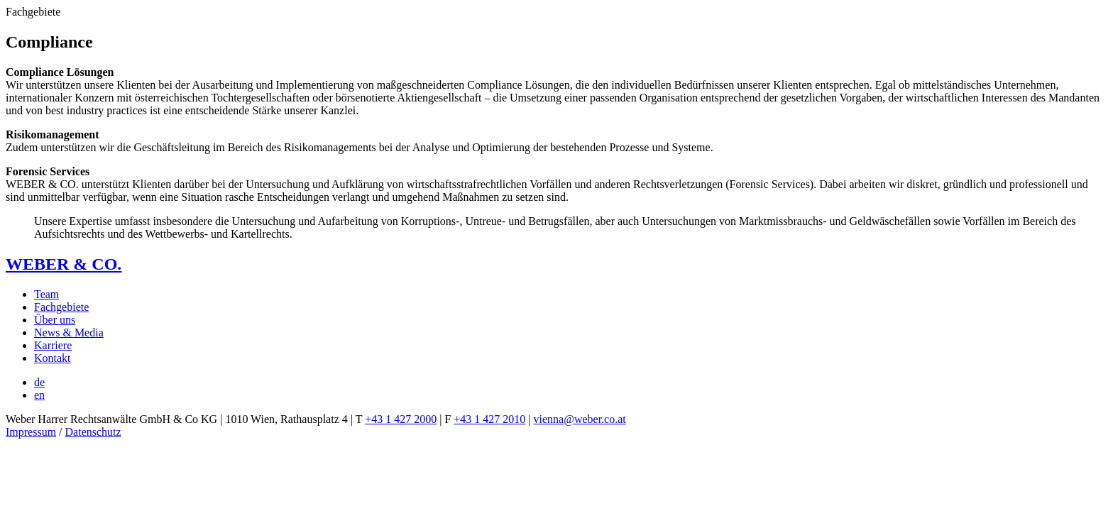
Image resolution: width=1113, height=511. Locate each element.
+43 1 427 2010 (489, 419)
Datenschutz (93, 432)
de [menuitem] (39, 382)
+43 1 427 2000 (401, 419)
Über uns (54, 320)
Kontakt (52, 358)
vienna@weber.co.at (580, 419)
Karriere (53, 345)
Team (46, 294)
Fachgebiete (61, 307)
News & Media (69, 332)
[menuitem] (39, 382)
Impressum (31, 432)
